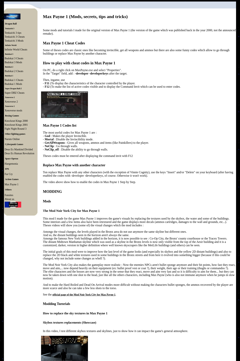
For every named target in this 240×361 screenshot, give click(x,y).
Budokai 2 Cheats (14, 71)
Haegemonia (11, 163)
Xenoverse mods (13, 110)
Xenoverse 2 (11, 101)
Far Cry (9, 174)
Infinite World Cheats (16, 49)
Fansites (9, 195)
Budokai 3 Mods (13, 62)
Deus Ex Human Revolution (19, 153)
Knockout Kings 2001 (16, 124)
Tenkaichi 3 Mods (14, 40)
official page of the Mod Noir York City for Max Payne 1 (83, 294)
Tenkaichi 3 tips (13, 32)
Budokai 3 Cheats (14, 58)
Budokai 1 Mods (13, 84)
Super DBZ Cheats (15, 92)
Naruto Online (12, 139)
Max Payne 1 (12, 184)
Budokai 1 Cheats (14, 80)
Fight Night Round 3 (15, 128)
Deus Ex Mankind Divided (19, 149)
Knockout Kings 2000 (16, 120)
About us (9, 199)
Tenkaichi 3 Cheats (15, 36)
